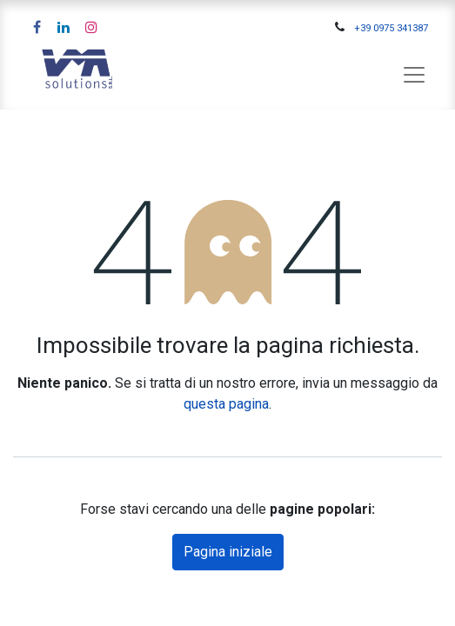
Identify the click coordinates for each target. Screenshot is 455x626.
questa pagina (226, 404)
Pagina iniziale (228, 551)
